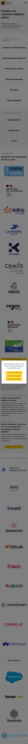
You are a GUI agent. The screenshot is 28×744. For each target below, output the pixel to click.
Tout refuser (14, 375)
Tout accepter (14, 372)
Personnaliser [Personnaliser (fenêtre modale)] (14, 379)
